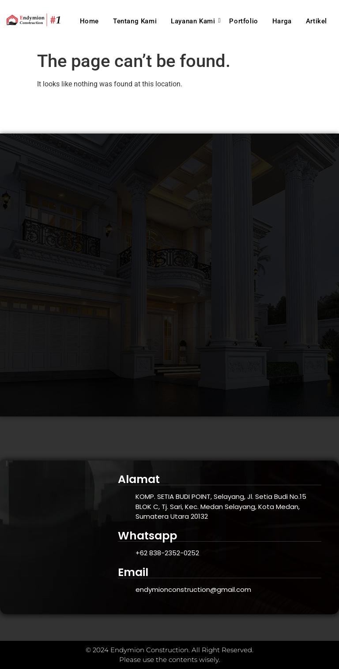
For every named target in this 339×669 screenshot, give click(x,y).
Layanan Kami (194, 21)
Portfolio (243, 21)
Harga (282, 21)
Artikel (316, 21)
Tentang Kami (135, 21)
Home (89, 21)
